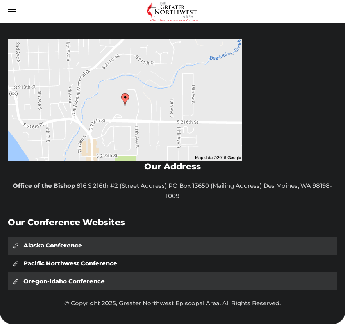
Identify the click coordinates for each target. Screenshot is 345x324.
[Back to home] (172, 11)
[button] (12, 11)
